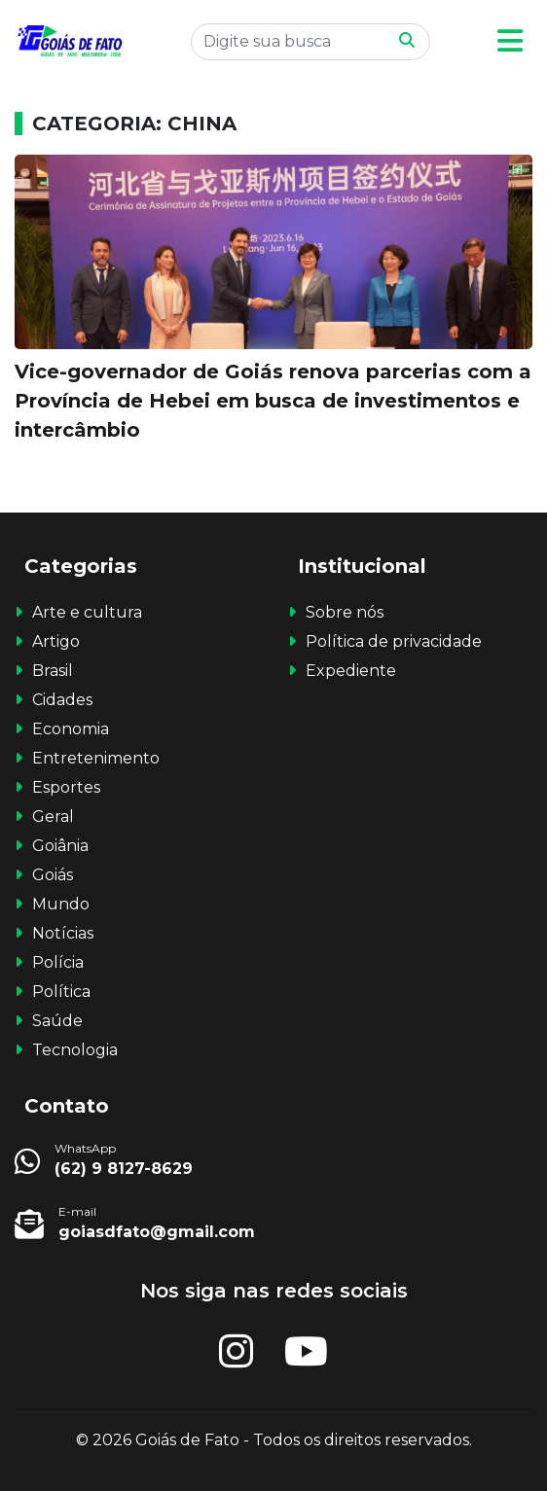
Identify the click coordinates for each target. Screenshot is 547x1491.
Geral (53, 816)
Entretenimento (96, 758)
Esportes (66, 787)
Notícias (62, 933)
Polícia (58, 962)
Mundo (61, 904)
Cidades (62, 700)
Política (61, 991)
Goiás (52, 875)
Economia (70, 729)
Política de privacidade (394, 641)
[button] (510, 41)
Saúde (57, 1021)
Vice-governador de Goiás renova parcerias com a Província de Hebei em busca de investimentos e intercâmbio (273, 401)
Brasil (52, 670)
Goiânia (60, 845)
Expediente (351, 670)
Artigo (56, 641)
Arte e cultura (87, 612)
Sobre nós (344, 612)
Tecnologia (75, 1050)
